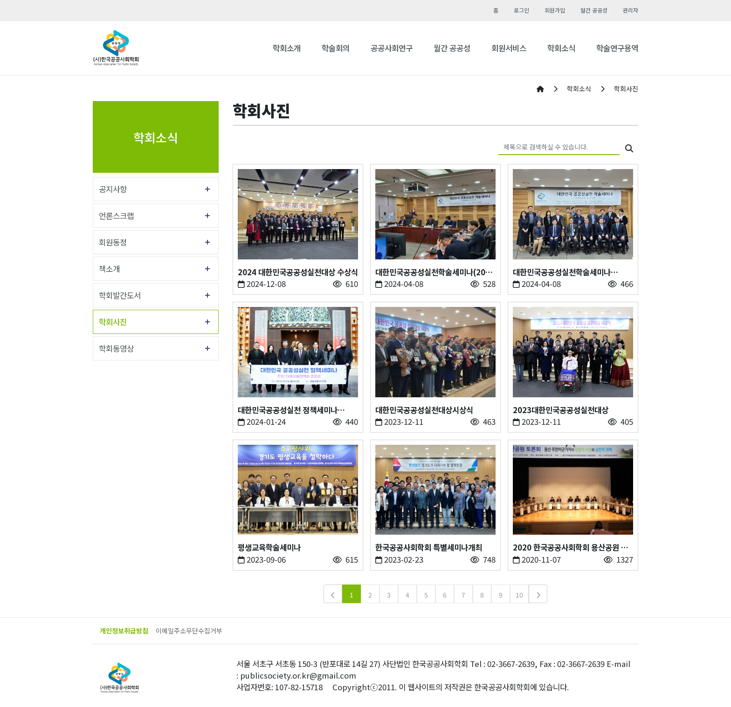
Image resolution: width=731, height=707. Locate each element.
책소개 (109, 268)
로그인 (521, 10)
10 (519, 594)
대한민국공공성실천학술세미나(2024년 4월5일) (435, 272)
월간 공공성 (593, 10)
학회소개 (287, 48)
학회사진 (113, 321)
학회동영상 (116, 348)
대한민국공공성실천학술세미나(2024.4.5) (562, 272)
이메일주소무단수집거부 (189, 630)
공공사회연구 (392, 48)
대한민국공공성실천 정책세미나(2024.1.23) (288, 410)
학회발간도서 (120, 295)
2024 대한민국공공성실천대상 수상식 (298, 272)
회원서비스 (508, 48)
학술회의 (336, 48)
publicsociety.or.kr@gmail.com (298, 675)
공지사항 (113, 189)
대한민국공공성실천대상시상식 (424, 409)
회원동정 (113, 242)
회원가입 (555, 10)
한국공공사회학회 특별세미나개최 (428, 547)
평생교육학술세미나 (269, 547)
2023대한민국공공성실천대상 (560, 409)
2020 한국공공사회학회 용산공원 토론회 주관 (570, 547)
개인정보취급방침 (124, 630)
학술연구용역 (617, 48)
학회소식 (561, 48)
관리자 (630, 10)
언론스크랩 (116, 215)
